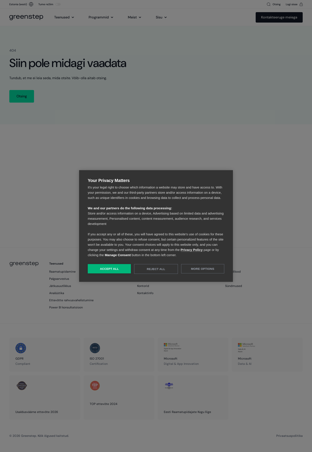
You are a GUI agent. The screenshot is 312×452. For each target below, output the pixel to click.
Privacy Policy (192, 250)
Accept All (109, 268)
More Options (202, 268)
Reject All (156, 269)
